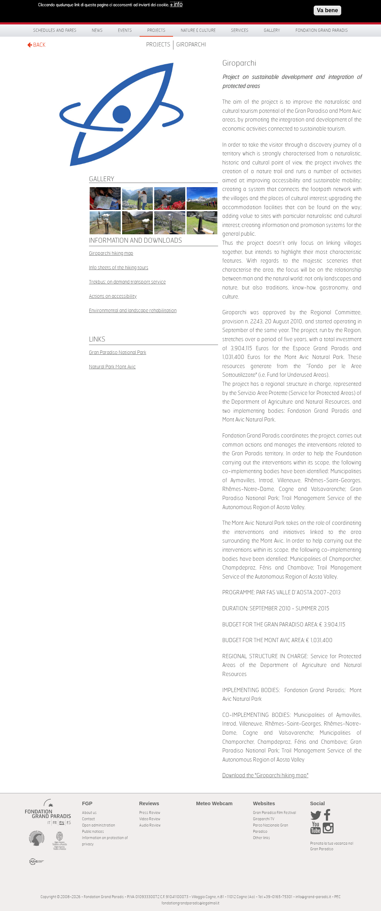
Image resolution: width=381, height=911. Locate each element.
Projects (156, 30)
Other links (261, 838)
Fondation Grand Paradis (322, 30)
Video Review (149, 819)
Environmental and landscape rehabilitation (133, 310)
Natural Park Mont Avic (112, 366)
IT (48, 823)
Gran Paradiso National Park (117, 352)
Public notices (93, 831)
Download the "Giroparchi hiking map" (265, 775)
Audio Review (149, 825)
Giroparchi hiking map (111, 253)
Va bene (327, 9)
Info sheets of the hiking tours (118, 267)
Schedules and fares (54, 30)
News (97, 30)
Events (125, 30)
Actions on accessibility (113, 296)
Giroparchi (191, 44)
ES (69, 823)
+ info (176, 3)
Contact (88, 819)
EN (61, 823)
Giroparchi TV (263, 819)
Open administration (98, 825)
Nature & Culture (198, 30)
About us (89, 813)
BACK (36, 45)
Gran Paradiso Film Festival (274, 813)
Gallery (272, 30)
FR (55, 823)
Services (239, 30)
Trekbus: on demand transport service (127, 282)
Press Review (149, 813)
